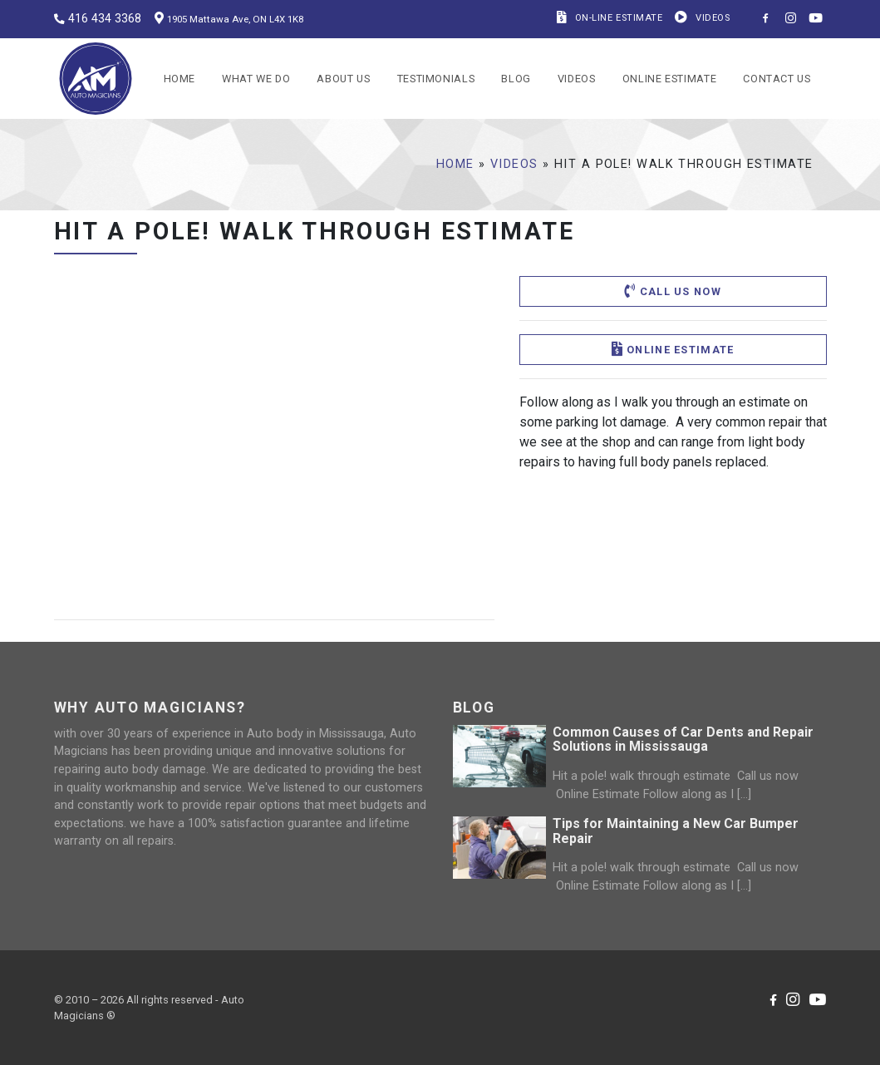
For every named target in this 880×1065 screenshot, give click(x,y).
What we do (256, 78)
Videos (577, 78)
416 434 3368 (104, 19)
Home (180, 78)
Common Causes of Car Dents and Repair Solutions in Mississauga (683, 739)
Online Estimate (669, 78)
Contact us (776, 78)
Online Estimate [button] (673, 349)
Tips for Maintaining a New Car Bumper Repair (676, 831)
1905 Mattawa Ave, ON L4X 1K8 (235, 19)
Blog (516, 78)
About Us (343, 78)
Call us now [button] (672, 291)
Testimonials (436, 78)
